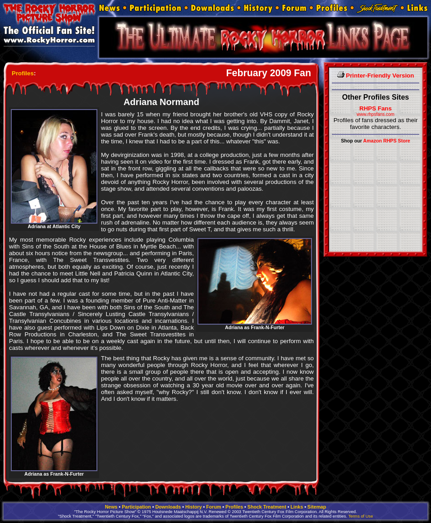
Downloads (168, 506)
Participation (136, 506)
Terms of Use (360, 516)
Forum (213, 506)
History (193, 506)
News (111, 506)
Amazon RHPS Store (386, 140)
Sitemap (316, 506)
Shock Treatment (267, 506)
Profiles (23, 73)
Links (296, 506)
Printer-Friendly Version (375, 75)
